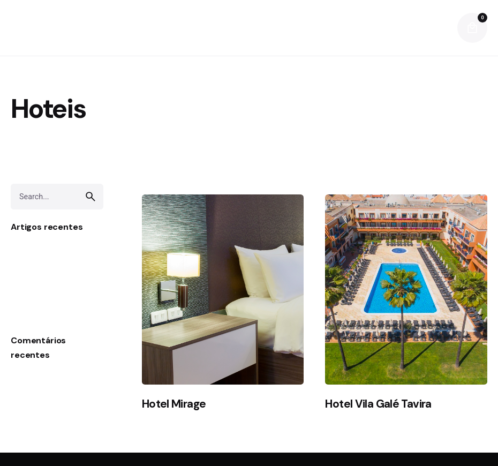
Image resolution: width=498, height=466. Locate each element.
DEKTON (27, 282)
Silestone (28, 299)
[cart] (472, 28)
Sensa (22, 266)
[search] (90, 196)
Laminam (29, 250)
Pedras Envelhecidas (50, 315)
